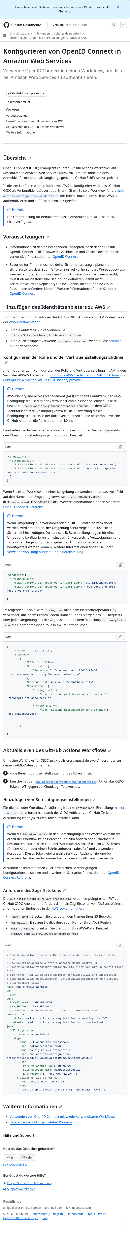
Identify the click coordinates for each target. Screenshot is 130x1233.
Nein (26, 1157)
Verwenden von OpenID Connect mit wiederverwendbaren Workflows (62, 1116)
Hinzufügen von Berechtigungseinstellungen (49, 799)
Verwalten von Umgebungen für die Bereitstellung (45, 552)
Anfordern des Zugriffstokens (34, 890)
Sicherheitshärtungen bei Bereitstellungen (38, 38)
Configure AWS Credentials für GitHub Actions (84, 375)
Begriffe (58, 1214)
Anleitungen (42, 33)
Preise (102, 1214)
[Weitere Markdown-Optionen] (43, 93)
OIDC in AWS (78, 38)
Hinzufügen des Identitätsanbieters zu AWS (56, 307)
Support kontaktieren (19, 1189)
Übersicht (17, 157)
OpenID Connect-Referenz (23, 507)
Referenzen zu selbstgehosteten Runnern (41, 1122)
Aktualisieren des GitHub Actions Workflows (57, 750)
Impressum (39, 1214)
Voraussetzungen (26, 236)
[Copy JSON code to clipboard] (121, 447)
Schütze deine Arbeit (67, 33)
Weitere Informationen (32, 1106)
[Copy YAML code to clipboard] (121, 945)
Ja (10, 1157)
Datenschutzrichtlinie (15, 1164)
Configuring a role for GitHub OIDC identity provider (42, 380)
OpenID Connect (65, 256)
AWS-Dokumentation (25, 322)
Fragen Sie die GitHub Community (27, 1183)
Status (91, 1214)
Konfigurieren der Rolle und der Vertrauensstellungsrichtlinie (63, 359)
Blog (45, 1218)
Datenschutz (75, 1214)
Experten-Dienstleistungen (20, 1218)
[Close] (118, 6)
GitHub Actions (19, 33)
